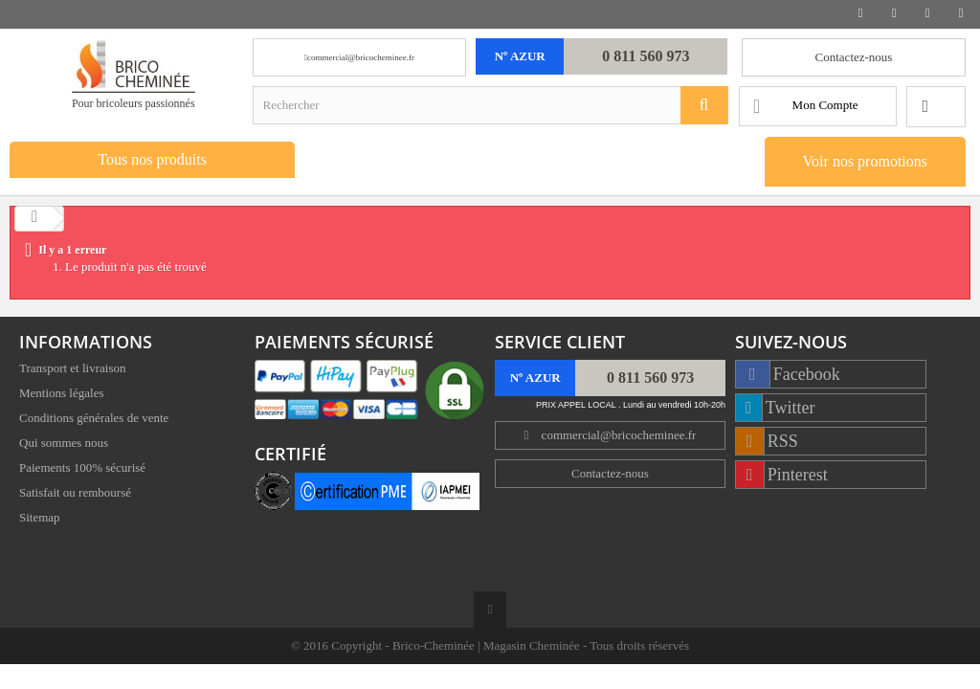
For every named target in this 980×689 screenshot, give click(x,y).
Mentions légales (61, 395)
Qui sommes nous (63, 444)
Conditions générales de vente (93, 419)
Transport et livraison (72, 370)
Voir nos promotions (865, 161)
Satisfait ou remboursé (75, 494)
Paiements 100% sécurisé (82, 469)
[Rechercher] (704, 105)
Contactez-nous (854, 57)
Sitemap (39, 519)
